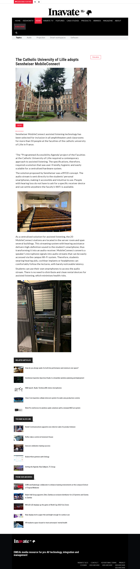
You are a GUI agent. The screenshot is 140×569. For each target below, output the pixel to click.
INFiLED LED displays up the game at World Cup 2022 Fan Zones (47, 505)
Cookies (83, 565)
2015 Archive (94, 565)
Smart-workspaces (58, 37)
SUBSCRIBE (20, 27)
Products (86, 21)
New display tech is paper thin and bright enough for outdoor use (47, 515)
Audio (29, 37)
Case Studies (73, 21)
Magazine (108, 21)
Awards (97, 21)
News (38, 21)
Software (74, 37)
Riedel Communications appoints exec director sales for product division (50, 427)
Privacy (122, 563)
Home (17, 21)
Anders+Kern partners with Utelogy (37, 457)
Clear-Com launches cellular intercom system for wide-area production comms (52, 398)
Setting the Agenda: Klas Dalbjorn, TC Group (40, 467)
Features (60, 21)
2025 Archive (107, 565)
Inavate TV (48, 21)
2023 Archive (120, 568)
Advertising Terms (108, 563)
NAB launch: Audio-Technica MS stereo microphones (43, 388)
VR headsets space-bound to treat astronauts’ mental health (46, 523)
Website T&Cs (83, 563)
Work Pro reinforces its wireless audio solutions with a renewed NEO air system (52, 408)
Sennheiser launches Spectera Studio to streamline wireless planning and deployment (54, 378)
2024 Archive (120, 565)
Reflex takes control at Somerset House (39, 437)
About (118, 21)
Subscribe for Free (23, 2)
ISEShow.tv (28, 21)
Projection (41, 37)
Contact (94, 563)
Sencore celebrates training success (37, 446)
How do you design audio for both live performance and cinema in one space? (52, 368)
